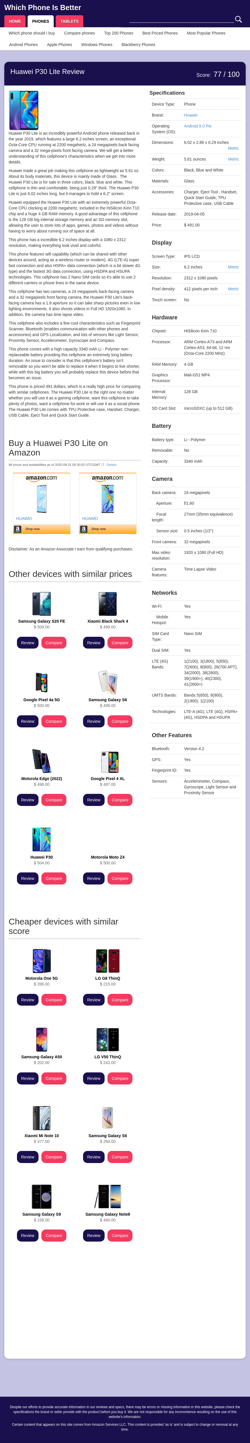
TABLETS (69, 21)
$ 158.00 (41, 1217)
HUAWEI (24, 518)
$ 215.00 (107, 981)
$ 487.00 (108, 781)
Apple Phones (59, 44)
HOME (15, 21)
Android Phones (23, 44)
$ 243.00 (108, 1060)
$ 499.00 (107, 624)
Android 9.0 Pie (197, 126)
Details (111, 464)
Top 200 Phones (118, 33)
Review (27, 643)
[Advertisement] (75, 1314)
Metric (233, 148)
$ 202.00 (41, 1060)
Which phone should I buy (32, 33)
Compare (54, 643)
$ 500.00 (42, 702)
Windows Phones (96, 44)
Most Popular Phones (206, 33)
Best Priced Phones (160, 33)
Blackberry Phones (138, 44)
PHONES (40, 21)
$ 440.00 (107, 1217)
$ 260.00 (108, 1138)
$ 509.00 (41, 624)
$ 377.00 (41, 1138)
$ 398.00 (42, 981)
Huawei (190, 115)
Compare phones (79, 33)
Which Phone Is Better (42, 7)
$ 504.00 (41, 860)
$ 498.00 (41, 781)
